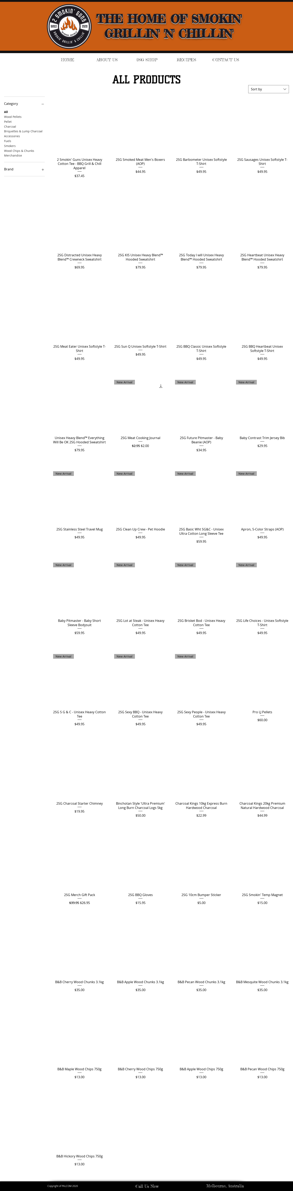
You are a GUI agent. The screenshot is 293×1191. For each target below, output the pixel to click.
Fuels (7, 141)
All (6, 112)
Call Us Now (147, 1186)
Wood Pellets (13, 116)
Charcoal (10, 126)
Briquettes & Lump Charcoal (23, 131)
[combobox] (268, 89)
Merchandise (13, 155)
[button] (147, 59)
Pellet (8, 121)
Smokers (10, 146)
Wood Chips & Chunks (19, 150)
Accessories (12, 136)
